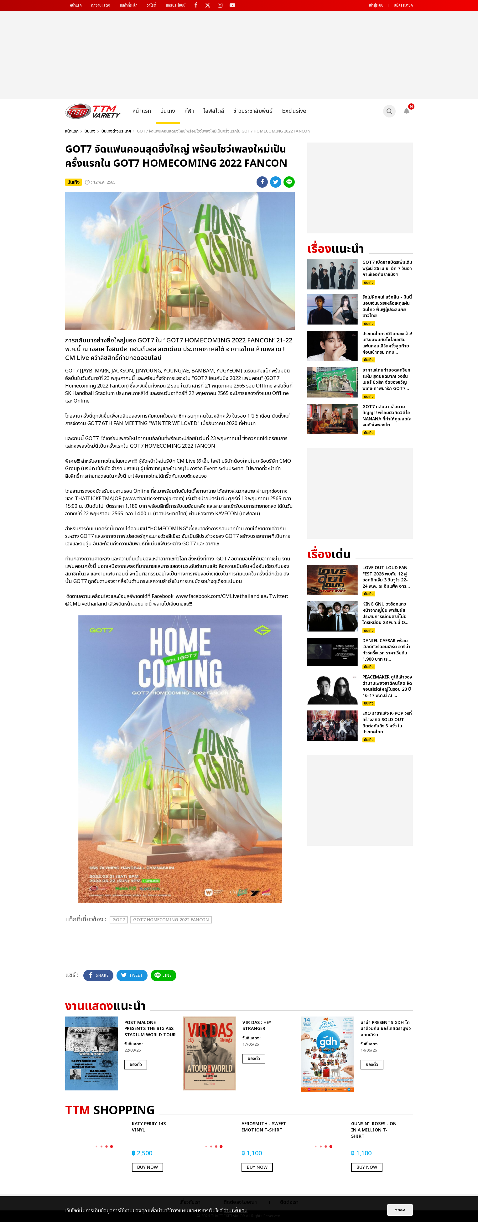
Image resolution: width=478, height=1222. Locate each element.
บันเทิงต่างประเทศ (116, 131)
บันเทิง (167, 111)
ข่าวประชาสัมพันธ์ (253, 111)
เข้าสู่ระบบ (376, 5)
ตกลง (400, 1210)
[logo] (93, 111)
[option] (121, 1053)
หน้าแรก (76, 5)
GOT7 (118, 920)
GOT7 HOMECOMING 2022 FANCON (171, 920)
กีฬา (189, 111)
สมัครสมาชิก (403, 5)
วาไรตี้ (151, 5)
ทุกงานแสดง (100, 5)
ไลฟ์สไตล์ (213, 111)
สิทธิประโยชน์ (175, 5)
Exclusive (294, 111)
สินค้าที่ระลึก (129, 5)
